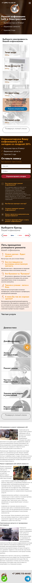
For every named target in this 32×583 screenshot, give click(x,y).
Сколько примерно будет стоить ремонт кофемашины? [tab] (17, 220)
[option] (5, 235)
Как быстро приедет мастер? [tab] (15, 203)
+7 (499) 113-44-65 (8, 3)
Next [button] (30, 235)
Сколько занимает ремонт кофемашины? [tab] (14, 209)
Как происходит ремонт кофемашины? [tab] (14, 184)
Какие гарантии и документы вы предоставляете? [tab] (17, 214)
